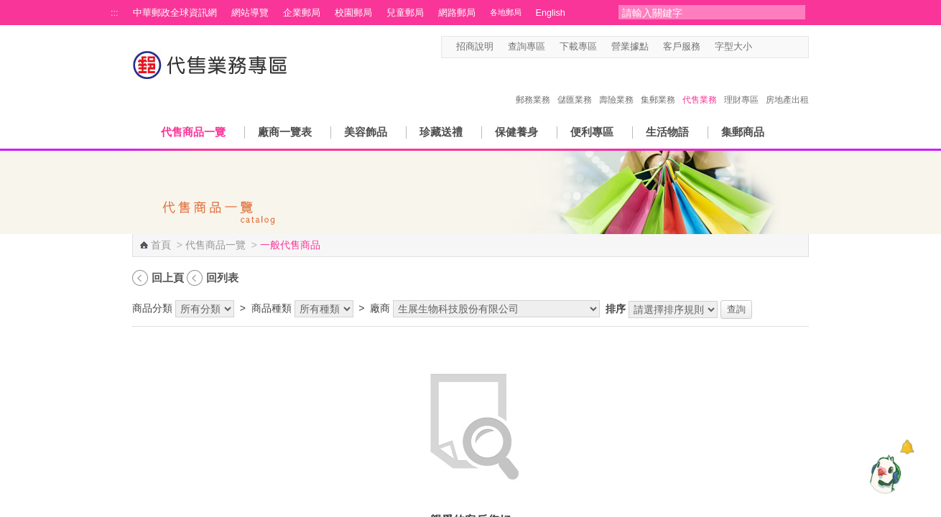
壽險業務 (616, 85)
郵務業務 (533, 85)
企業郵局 (301, 13)
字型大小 (733, 47)
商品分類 (152, 308)
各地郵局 (506, 12)
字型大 (788, 47)
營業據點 (630, 47)
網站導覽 (250, 13)
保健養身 (516, 132)
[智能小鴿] (883, 473)
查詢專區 (526, 47)
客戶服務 (681, 47)
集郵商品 (742, 132)
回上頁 (168, 277)
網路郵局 (457, 13)
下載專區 (578, 47)
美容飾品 (365, 132)
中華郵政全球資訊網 (175, 13)
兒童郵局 (405, 13)
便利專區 (591, 132)
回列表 (222, 277)
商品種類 (271, 308)
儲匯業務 (574, 85)
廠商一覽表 (285, 132)
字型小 (761, 47)
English (550, 13)
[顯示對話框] (907, 447)
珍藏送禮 (441, 132)
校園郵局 (353, 13)
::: (115, 13)
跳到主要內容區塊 (7, 7)
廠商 (380, 308)
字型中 (774, 47)
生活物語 (667, 132)
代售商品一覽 (193, 132)
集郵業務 (658, 85)
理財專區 (741, 85)
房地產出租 (787, 85)
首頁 (161, 245)
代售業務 (699, 85)
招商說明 (474, 47)
